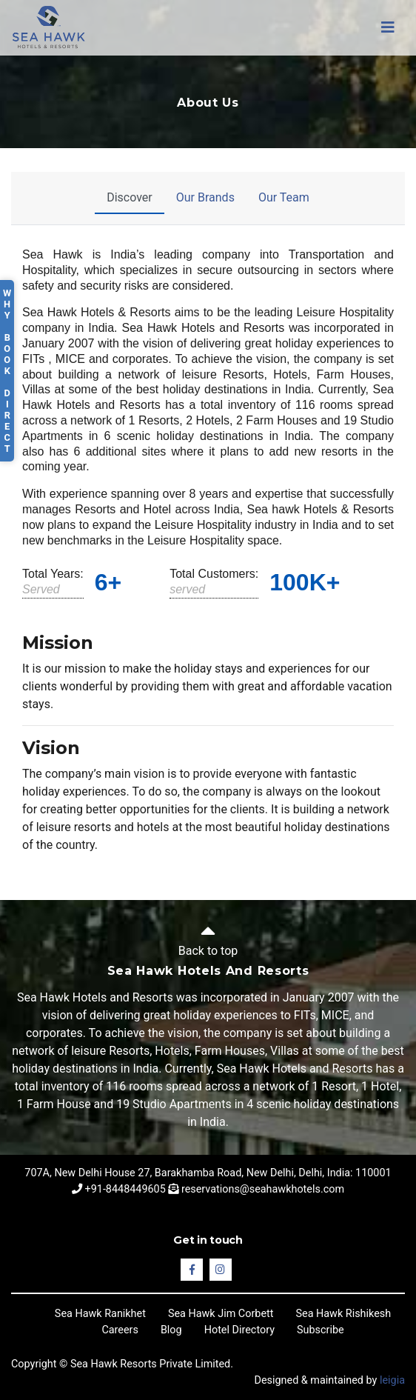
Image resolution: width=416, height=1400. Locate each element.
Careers (119, 1330)
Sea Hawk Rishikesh (343, 1313)
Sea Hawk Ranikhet (100, 1313)
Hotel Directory (239, 1330)
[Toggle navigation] (388, 27)
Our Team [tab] (283, 197)
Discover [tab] (129, 197)
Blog (171, 1330)
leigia (392, 1380)
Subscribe (320, 1330)
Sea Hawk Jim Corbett (221, 1313)
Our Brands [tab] (205, 197)
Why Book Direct (7, 370)
